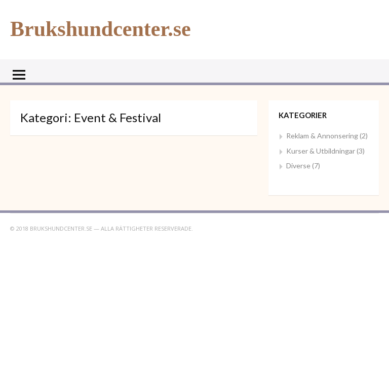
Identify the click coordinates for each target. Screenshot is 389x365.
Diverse (298, 165)
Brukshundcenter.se (100, 29)
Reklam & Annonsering (322, 135)
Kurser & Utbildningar (320, 151)
